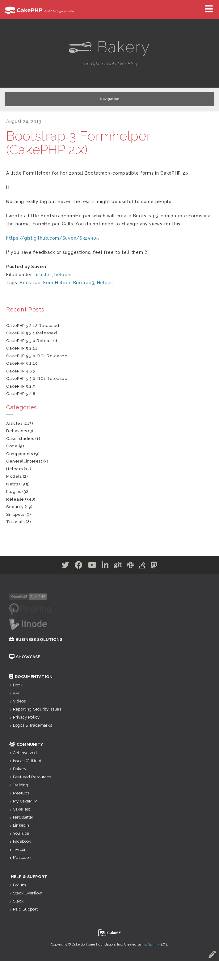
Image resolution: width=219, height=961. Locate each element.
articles (43, 274)
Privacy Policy (24, 717)
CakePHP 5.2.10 (22, 363)
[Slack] (130, 566)
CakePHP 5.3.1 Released (31, 333)
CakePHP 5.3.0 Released (31, 340)
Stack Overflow (25, 893)
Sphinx (154, 944)
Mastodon (20, 857)
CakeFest (19, 809)
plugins (13, 491)
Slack (16, 901)
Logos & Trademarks (30, 725)
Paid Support (23, 909)
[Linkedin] (105, 566)
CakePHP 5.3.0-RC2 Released (37, 356)
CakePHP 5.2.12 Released (32, 325)
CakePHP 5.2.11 (21, 348)
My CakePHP (23, 801)
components (19, 453)
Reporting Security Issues (35, 709)
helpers (63, 274)
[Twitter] (65, 566)
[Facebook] (79, 566)
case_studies (20, 438)
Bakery (17, 769)
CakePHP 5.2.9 (21, 386)
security (14, 506)
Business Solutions (35, 639)
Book (16, 685)
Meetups (19, 793)
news (12, 484)
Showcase (24, 656)
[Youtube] (92, 566)
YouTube (19, 833)
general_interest (24, 461)
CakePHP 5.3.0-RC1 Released (37, 378)
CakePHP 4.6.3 (21, 371)
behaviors (16, 430)
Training (18, 785)
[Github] (118, 566)
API (14, 693)
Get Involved (23, 752)
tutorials (15, 522)
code (12, 446)
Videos (17, 701)
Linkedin (19, 825)
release (15, 499)
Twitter (17, 849)
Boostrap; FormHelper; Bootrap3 (57, 282)
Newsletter (21, 817)
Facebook (20, 841)
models (14, 476)
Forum (17, 885)
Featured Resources (30, 777)
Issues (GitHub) (25, 761)
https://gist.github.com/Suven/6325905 (52, 238)
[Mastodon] (154, 566)
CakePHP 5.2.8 (21, 393)
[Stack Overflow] (142, 566)
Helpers (106, 282)
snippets (15, 514)
